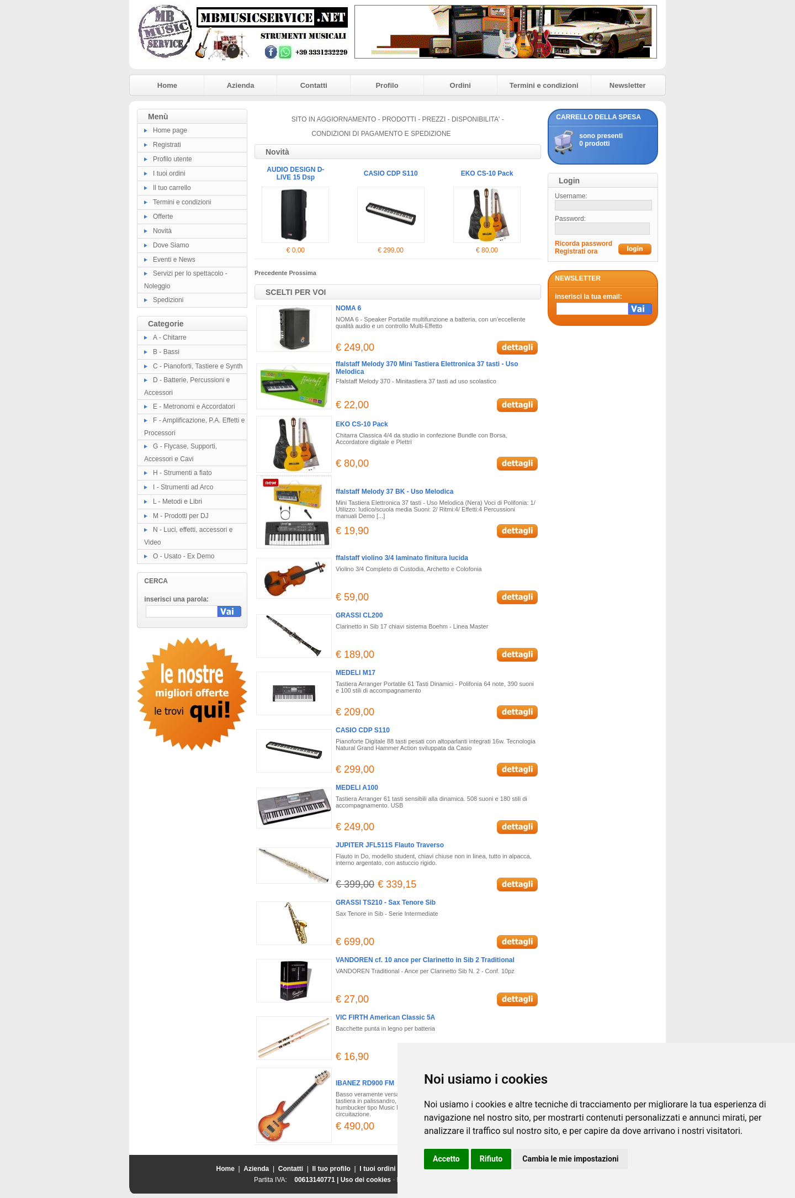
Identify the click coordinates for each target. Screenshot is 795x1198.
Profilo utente (172, 159)
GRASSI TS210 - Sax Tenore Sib (386, 902)
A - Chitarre (170, 337)
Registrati (167, 145)
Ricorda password (583, 243)
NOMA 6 (348, 308)
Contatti (313, 85)
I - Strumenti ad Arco (183, 487)
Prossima (302, 273)
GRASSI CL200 (359, 615)
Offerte (163, 216)
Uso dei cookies (366, 1180)
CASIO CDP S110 (493, 173)
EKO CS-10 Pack (362, 424)
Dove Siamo (171, 245)
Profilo (386, 85)
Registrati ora (576, 251)
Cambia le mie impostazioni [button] (570, 1158)
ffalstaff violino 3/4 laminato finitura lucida (402, 558)
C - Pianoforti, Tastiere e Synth (198, 366)
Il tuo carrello (172, 188)
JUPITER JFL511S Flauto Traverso (390, 845)
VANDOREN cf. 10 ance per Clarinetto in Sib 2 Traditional (425, 960)
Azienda (241, 85)
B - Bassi (166, 352)
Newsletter (628, 85)
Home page (170, 130)
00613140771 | (317, 1180)
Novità (162, 231)
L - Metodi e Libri (177, 501)
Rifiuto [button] (491, 1158)
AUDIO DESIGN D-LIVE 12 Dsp (302, 173)
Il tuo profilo (331, 1169)
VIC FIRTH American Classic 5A (385, 1017)
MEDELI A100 (357, 787)
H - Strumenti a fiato (182, 473)
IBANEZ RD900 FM (365, 1083)
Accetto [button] (446, 1158)
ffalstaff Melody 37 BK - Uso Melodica (394, 491)
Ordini (460, 85)
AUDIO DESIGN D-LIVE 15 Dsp (397, 173)
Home (167, 85)
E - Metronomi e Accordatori (194, 406)
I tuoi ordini (169, 173)
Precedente (272, 273)
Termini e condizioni (544, 85)
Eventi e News (174, 259)
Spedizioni (168, 300)
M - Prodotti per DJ (181, 516)
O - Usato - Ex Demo (183, 556)
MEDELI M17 (355, 673)
